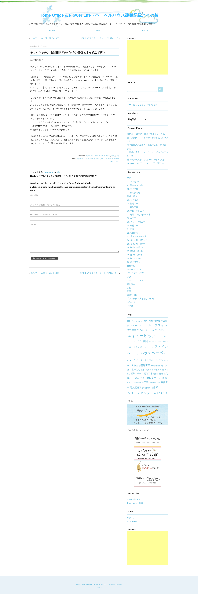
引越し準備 (132, 196)
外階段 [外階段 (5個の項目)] (157, 365)
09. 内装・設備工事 (136, 222)
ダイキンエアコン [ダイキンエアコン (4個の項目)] (154, 341)
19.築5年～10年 (134, 258)
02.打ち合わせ (133, 192)
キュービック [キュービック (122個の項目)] (143, 335)
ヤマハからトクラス (93, 159)
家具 (112, 156)
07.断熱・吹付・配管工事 (139, 214)
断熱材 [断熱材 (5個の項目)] (155, 374)
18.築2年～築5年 (135, 254)
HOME (52, 30)
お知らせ (131, 302)
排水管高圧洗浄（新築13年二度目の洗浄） (147, 159)
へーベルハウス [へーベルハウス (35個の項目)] (150, 325)
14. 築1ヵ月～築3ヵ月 (137, 240)
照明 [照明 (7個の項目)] (151, 382)
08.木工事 (131, 218)
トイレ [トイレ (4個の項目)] (163, 341)
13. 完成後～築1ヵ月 (136, 236)
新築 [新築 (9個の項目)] (161, 374)
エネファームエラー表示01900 (45, 38)
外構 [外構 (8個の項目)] (153, 365)
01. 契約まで (133, 181)
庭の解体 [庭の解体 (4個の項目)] (163, 370)
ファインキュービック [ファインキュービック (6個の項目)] (145, 347)
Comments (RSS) (135, 503)
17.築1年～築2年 (135, 251)
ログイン (131, 517)
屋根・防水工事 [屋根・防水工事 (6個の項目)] (147, 370)
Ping (59, 172)
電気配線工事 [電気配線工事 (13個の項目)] (137, 387)
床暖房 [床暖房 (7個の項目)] (156, 370)
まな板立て (80, 159)
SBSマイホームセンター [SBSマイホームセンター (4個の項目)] (135, 321)
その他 (130, 306)
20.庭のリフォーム (135, 262)
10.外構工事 (132, 225)
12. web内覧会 (134, 233)
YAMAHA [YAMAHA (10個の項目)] (133, 325)
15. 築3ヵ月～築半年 (136, 244)
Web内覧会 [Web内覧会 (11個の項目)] (154, 321)
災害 (129, 178)
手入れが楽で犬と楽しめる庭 (140, 298)
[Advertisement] (147, 57)
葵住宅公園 (132, 295)
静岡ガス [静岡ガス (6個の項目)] (148, 388)
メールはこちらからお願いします (142, 104)
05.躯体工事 (132, 207)
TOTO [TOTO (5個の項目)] (146, 321)
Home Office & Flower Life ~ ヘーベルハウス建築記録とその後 (99, 15)
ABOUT (99, 30)
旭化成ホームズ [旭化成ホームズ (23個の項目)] (154, 377)
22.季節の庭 (132, 189)
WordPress (132, 521)
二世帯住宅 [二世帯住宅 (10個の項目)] (135, 365)
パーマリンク (114, 161)
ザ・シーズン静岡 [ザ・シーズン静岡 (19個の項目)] (137, 341)
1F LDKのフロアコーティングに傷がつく (99, 38)
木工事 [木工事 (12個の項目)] (145, 382)
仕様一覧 (131, 265)
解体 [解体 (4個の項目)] (154, 382)
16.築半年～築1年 (135, 247)
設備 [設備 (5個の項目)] (158, 382)
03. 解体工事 (133, 200)
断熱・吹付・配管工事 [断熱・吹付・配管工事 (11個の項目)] (142, 373)
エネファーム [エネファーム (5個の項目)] (149, 330)
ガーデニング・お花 (136, 280)
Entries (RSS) (133, 499)
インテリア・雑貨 (135, 273)
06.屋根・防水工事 (135, 211)
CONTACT (146, 30)
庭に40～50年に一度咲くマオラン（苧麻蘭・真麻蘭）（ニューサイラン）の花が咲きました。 (147, 137)
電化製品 (131, 284)
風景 (129, 291)
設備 (117, 156)
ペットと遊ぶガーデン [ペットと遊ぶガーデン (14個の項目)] (151, 360)
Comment (48, 172)
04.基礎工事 (132, 203)
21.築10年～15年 (91, 156)
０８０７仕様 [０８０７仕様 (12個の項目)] (160, 393)
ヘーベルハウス (104, 156)
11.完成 (130, 229)
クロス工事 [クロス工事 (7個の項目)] (161, 336)
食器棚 (116, 159)
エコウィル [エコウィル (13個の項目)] (137, 330)
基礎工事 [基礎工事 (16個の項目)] (145, 365)
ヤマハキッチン (107, 159)
